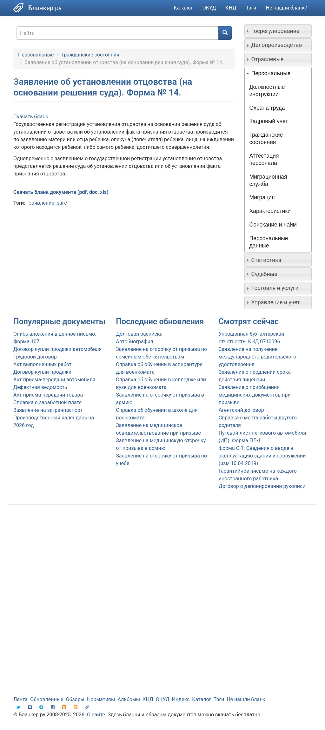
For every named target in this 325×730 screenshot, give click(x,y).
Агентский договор (241, 410)
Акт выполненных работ (42, 364)
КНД (231, 8)
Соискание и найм (273, 224)
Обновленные (46, 699)
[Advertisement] (162, 560)
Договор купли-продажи (42, 372)
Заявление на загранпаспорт (48, 410)
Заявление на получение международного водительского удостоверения (257, 356)
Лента (20, 699)
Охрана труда (267, 108)
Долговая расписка (139, 334)
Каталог (183, 8)
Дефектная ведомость (40, 387)
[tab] (278, 31)
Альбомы (128, 699)
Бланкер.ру (45, 8)
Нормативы (101, 699)
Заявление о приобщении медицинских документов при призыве (255, 394)
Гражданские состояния (90, 55)
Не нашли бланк (246, 699)
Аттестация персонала (264, 159)
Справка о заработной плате (47, 402)
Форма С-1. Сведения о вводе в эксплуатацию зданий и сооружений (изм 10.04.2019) (262, 455)
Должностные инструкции (267, 90)
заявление (41, 203)
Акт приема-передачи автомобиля (54, 380)
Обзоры (75, 699)
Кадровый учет (268, 121)
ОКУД (209, 8)
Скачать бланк (30, 117)
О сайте (96, 715)
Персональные (36, 55)
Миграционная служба (268, 180)
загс (62, 203)
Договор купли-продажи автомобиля (57, 349)
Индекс (181, 699)
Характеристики (270, 211)
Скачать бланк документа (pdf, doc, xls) (61, 192)
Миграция (262, 197)
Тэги (251, 8)
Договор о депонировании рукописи (262, 486)
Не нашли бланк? (286, 8)
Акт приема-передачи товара (48, 395)
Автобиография (134, 342)
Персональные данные (268, 242)
